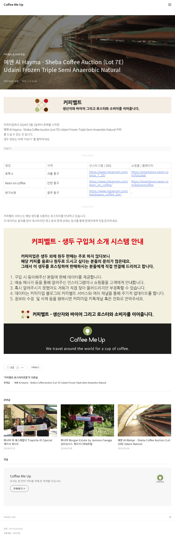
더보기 (7, 148)
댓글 (6, 459)
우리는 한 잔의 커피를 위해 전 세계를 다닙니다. (35, 481)
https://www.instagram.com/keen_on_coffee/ (108, 183)
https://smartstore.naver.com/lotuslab (150, 173)
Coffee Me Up (13, 5)
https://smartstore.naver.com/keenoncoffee (150, 183)
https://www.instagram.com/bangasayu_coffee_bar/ (108, 192)
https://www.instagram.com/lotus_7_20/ (108, 173)
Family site (10, 517)
